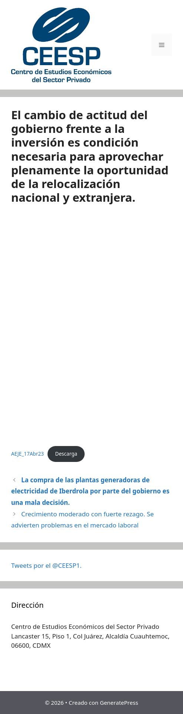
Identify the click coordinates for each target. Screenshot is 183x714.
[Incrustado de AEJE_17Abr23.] (91, 328)
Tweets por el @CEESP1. (46, 565)
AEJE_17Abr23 (27, 453)
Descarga (66, 453)
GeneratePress (119, 702)
